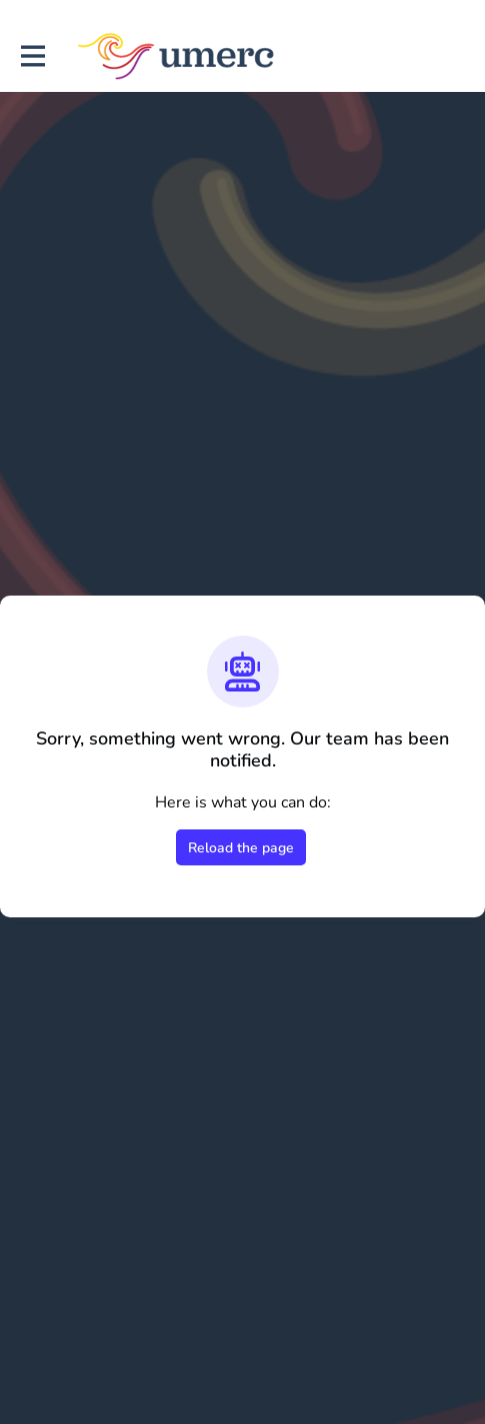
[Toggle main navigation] (32, 56)
